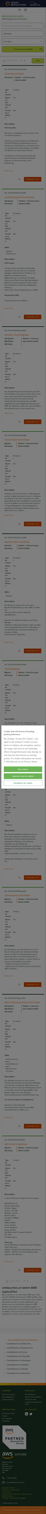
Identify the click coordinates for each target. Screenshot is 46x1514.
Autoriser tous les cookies (23, 776)
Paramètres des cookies (23, 783)
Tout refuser (23, 769)
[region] (23, 757)
